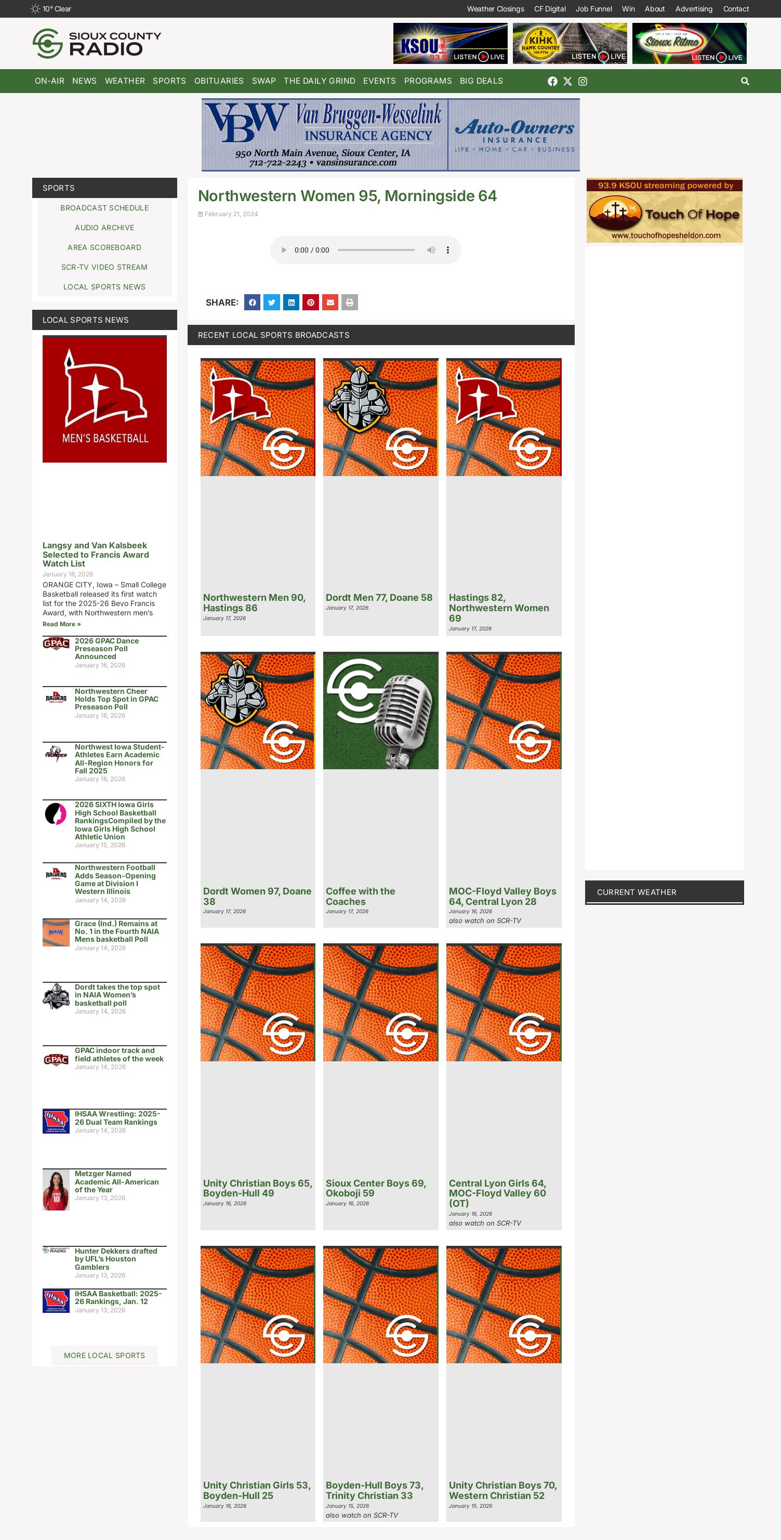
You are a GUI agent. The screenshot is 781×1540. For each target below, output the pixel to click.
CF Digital (549, 8)
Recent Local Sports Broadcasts (274, 335)
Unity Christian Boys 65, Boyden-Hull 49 (257, 1188)
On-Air (49, 81)
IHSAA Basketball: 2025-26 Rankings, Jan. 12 (118, 1297)
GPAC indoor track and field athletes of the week (119, 1054)
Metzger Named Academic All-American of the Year (117, 1181)
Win (628, 8)
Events (379, 81)
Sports (169, 81)
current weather (637, 892)
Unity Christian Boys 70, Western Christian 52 (503, 1490)
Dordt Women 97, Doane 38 (257, 896)
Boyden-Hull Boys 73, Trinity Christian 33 (374, 1490)
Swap (264, 81)
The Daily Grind (319, 81)
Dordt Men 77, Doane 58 (379, 597)
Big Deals (482, 81)
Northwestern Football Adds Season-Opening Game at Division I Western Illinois (115, 879)
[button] (745, 81)
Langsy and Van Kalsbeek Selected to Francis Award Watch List (96, 554)
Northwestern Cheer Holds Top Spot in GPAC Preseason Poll (116, 699)
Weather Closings (495, 8)
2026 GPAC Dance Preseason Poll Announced (107, 648)
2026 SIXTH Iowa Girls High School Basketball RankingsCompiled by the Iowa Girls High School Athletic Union (120, 820)
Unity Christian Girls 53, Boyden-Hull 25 (257, 1490)
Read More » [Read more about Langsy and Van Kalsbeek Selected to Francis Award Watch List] (62, 624)
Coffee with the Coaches (360, 896)
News (84, 81)
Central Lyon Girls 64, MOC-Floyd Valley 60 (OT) (497, 1193)
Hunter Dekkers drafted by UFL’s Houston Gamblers (116, 1258)
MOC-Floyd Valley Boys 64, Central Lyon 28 (503, 896)
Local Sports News (86, 320)
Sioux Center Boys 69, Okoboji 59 (376, 1188)
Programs (428, 81)
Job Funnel (594, 8)
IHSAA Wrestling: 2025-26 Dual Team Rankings (118, 1117)
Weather (125, 81)
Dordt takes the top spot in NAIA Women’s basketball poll (117, 994)
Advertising (694, 8)
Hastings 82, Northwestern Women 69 (499, 608)
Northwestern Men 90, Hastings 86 (254, 602)
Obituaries (219, 81)
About (655, 8)
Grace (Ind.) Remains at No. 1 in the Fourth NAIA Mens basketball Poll (117, 931)
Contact (736, 8)
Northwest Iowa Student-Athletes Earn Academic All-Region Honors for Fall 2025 (120, 758)
